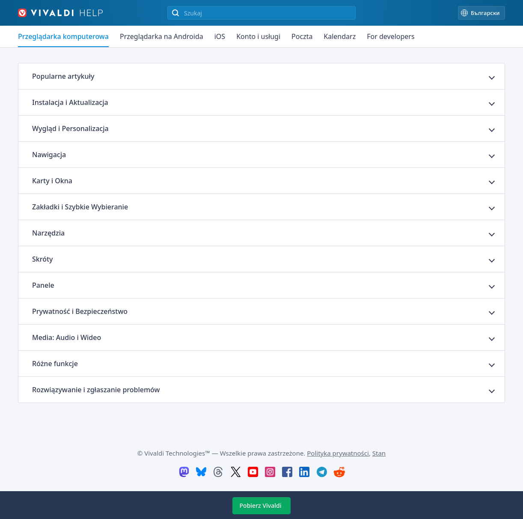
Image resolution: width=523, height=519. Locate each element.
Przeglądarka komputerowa (63, 36)
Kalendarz (340, 36)
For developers (390, 36)
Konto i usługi (258, 36)
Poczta (301, 36)
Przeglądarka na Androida (161, 36)
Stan (379, 453)
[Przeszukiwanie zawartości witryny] (261, 13)
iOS (219, 36)
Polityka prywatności (338, 453)
